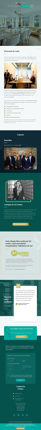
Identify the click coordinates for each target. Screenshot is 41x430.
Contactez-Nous (22, 337)
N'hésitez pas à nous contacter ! (21, 224)
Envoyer (20, 380)
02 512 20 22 (17, 395)
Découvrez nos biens (14, 30)
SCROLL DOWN (2, 31)
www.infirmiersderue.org (20, 269)
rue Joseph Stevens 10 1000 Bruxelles (19, 399)
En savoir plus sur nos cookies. (20, 426)
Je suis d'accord (20, 428)
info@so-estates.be (18, 393)
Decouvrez (32, 167)
